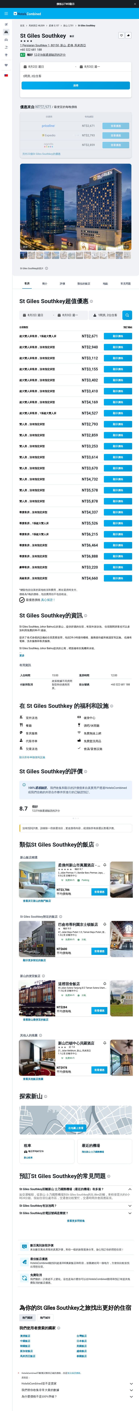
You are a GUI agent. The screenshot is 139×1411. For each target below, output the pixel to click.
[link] (37, 901)
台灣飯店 (82, 1335)
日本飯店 (82, 1341)
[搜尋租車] (6, 39)
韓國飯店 (25, 1346)
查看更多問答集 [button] (76, 1220)
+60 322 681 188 (31, 49)
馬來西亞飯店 (27, 1356)
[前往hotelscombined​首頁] (27, 13)
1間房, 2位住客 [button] (32, 76)
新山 (65, 25)
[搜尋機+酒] (6, 47)
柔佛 (51, 25)
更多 (21, 655)
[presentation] (46, 268)
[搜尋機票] (6, 24)
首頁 (22, 25)
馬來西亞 (33, 25)
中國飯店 (25, 1341)
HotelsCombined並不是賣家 (78, 1384)
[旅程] (6, 65)
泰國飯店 (82, 1356)
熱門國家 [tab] (27, 1317)
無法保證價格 (73, 1373)
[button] (135, 4)
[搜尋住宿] (6, 32)
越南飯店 (82, 1351)
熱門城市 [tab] (45, 1317)
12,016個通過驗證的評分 (50, 54)
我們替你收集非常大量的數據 (78, 1390)
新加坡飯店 (26, 1351)
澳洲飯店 (25, 1335)
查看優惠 (99, 891)
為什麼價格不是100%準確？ (78, 1397)
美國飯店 (82, 1346)
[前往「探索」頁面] (6, 54)
